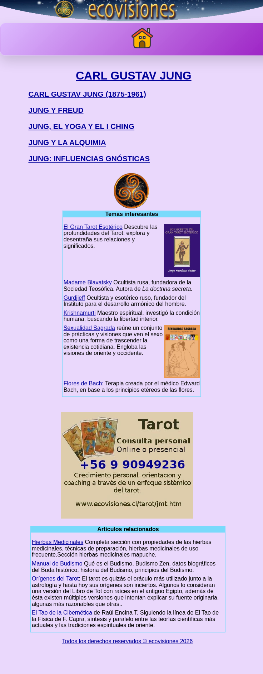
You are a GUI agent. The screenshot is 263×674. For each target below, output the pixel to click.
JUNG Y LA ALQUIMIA (67, 142)
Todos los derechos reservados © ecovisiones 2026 (127, 641)
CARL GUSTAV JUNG (134, 75)
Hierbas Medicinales (57, 542)
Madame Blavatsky (88, 282)
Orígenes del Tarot (55, 579)
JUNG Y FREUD (55, 110)
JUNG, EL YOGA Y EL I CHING (81, 126)
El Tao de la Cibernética (62, 613)
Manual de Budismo (57, 563)
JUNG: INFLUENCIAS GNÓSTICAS (89, 158)
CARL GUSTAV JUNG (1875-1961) (87, 94)
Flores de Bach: (84, 383)
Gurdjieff (74, 298)
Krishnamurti (80, 313)
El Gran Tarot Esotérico (93, 227)
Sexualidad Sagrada (89, 328)
